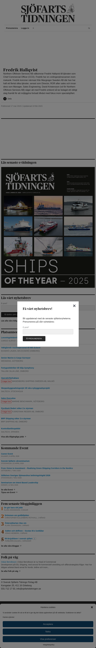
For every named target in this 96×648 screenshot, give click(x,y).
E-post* (48, 330)
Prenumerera (34, 338)
